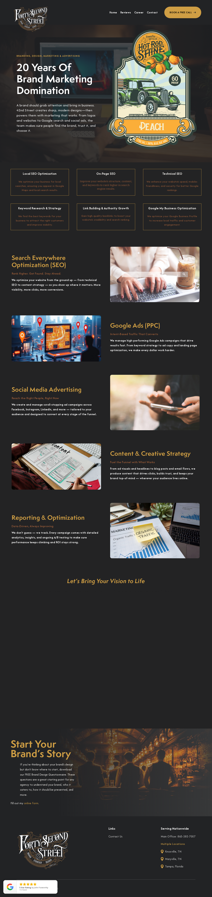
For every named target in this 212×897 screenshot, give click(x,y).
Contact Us (115, 836)
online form (31, 803)
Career (139, 12)
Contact (152, 12)
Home (113, 12)
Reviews (125, 12)
